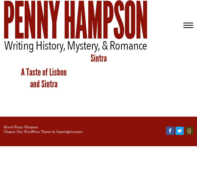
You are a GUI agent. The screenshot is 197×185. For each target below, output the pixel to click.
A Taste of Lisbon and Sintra (44, 78)
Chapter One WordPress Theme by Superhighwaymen (43, 131)
